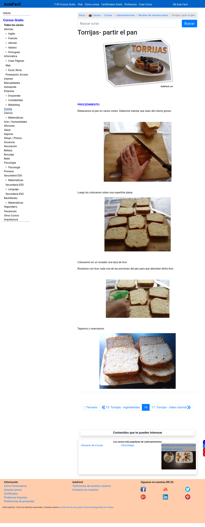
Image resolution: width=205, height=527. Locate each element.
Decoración (10, 146)
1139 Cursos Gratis (65, 4)
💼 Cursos (95, 15)
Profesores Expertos (15, 497)
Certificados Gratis (111, 4)
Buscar (189, 23)
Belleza (8, 150)
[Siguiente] (171, 407)
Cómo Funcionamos (15, 485)
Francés (12, 38)
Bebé (7, 158)
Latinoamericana (125, 15)
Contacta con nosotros (85, 489)
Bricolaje (9, 154)
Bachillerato (10, 198)
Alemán (12, 42)
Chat (80, 4)
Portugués (14, 52)
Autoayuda (10, 86)
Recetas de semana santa (153, 15)
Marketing (14, 104)
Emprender (14, 95)
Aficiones (9, 125)
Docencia (9, 142)
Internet (8, 78)
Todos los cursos (14, 25)
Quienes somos (13, 489)
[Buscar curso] (127, 23)
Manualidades (12, 82)
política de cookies (105, 507)
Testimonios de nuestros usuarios (91, 485)
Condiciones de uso (68, 507)
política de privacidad (86, 507)
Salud (7, 129)
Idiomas (8, 29)
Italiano (12, 47)
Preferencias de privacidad (19, 501)
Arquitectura (11, 219)
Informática (10, 56)
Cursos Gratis (13, 20)
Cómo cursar (92, 4)
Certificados (11, 493)
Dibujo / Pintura (13, 138)
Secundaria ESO (13, 175)
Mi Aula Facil (180, 4)
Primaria (9, 171)
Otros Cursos (11, 215)
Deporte (8, 134)
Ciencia (8, 113)
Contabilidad (15, 100)
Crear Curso (145, 4)
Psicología (10, 162)
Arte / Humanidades (15, 121)
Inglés (11, 33)
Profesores (130, 4)
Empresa (9, 91)
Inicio (7, 13)
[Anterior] (120, 407)
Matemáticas (15, 117)
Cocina (8, 109)
